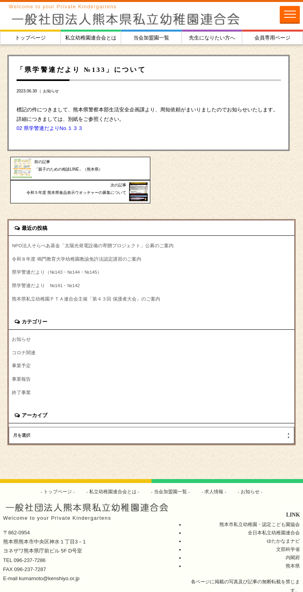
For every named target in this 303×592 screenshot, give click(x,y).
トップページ (30, 38)
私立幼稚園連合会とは (90, 38)
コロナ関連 (24, 329)
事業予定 (21, 343)
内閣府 (293, 534)
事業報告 (21, 356)
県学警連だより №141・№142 (46, 262)
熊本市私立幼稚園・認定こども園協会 (259, 501)
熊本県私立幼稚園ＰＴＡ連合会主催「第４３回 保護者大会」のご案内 (86, 275)
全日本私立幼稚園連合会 (274, 509)
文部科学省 (288, 525)
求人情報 (214, 468)
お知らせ (51, 91)
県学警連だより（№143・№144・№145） (57, 249)
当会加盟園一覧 (151, 38)
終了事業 (21, 369)
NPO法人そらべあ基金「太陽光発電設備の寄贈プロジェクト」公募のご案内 (92, 222)
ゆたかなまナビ (283, 517)
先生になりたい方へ (212, 38)
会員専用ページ (272, 38)
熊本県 (293, 542)
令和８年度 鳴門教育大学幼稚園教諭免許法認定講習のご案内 (76, 235)
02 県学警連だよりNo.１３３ (50, 128)
